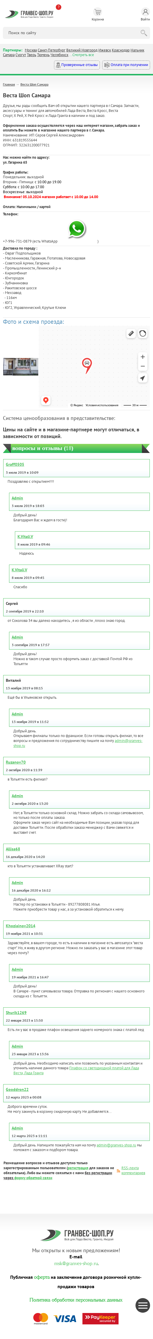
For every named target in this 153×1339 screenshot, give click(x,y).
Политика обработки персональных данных (75, 1299)
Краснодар (121, 50)
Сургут (20, 54)
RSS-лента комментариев (133, 1170)
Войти (145, 14)
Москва (31, 50)
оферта (42, 1276)
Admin (17, 498)
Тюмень (43, 54)
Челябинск (59, 54)
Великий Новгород (82, 50)
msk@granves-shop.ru (76, 1262)
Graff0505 (15, 464)
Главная (9, 84)
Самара (9, 54)
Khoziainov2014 (20, 925)
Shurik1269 (16, 1012)
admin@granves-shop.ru (116, 1145)
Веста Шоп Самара (34, 84)
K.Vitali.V (25, 536)
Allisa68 (13, 849)
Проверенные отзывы (77, 65)
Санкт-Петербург (51, 50)
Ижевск (104, 50)
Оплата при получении (126, 65)
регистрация (78, 1167)
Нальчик (137, 50)
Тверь (31, 54)
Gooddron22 (17, 1089)
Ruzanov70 (16, 762)
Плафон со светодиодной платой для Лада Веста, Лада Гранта (76, 1070)
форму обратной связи (33, 1177)
